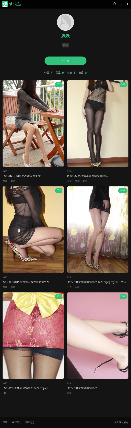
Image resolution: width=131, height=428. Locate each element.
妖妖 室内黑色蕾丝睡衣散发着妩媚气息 (26, 281)
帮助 (5, 422)
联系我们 (29, 422)
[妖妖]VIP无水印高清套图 (82, 388)
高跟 (85, 181)
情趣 (77, 181)
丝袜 (5, 181)
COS (69, 287)
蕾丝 (13, 287)
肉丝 (13, 181)
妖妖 (5, 171)
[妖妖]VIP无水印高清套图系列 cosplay (25, 388)
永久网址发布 (121, 422)
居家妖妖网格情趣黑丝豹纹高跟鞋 (87, 175)
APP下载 (16, 422)
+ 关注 (65, 60)
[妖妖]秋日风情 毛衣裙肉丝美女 (22, 175)
